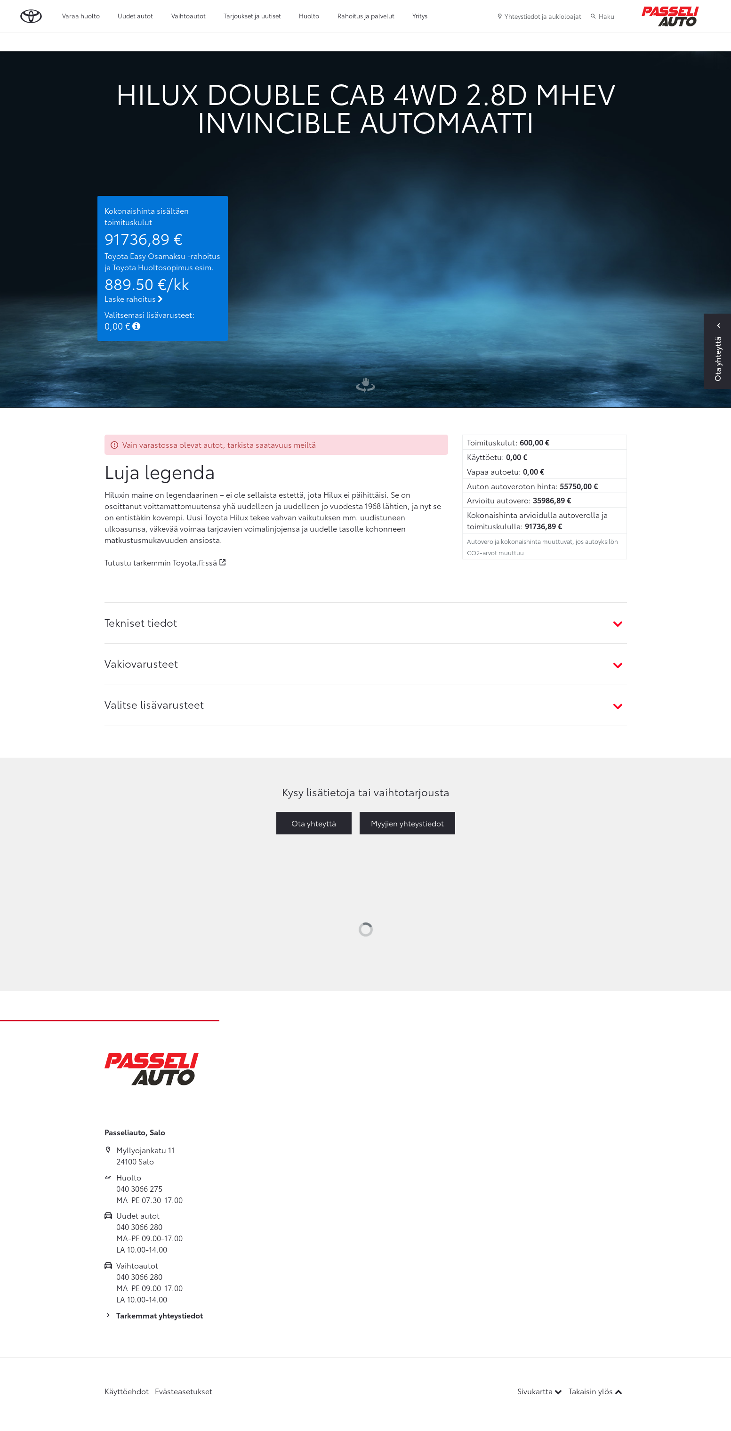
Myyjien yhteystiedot (407, 822)
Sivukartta (540, 1390)
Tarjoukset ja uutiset (252, 15)
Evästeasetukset (183, 1390)
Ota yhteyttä (313, 822)
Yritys (419, 15)
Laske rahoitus (133, 298)
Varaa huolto (81, 15)
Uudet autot (135, 15)
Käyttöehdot (126, 1390)
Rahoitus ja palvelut (365, 15)
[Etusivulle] (670, 16)
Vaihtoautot (188, 15)
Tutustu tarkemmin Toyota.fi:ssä (160, 562)
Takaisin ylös (595, 1390)
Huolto (309, 15)
